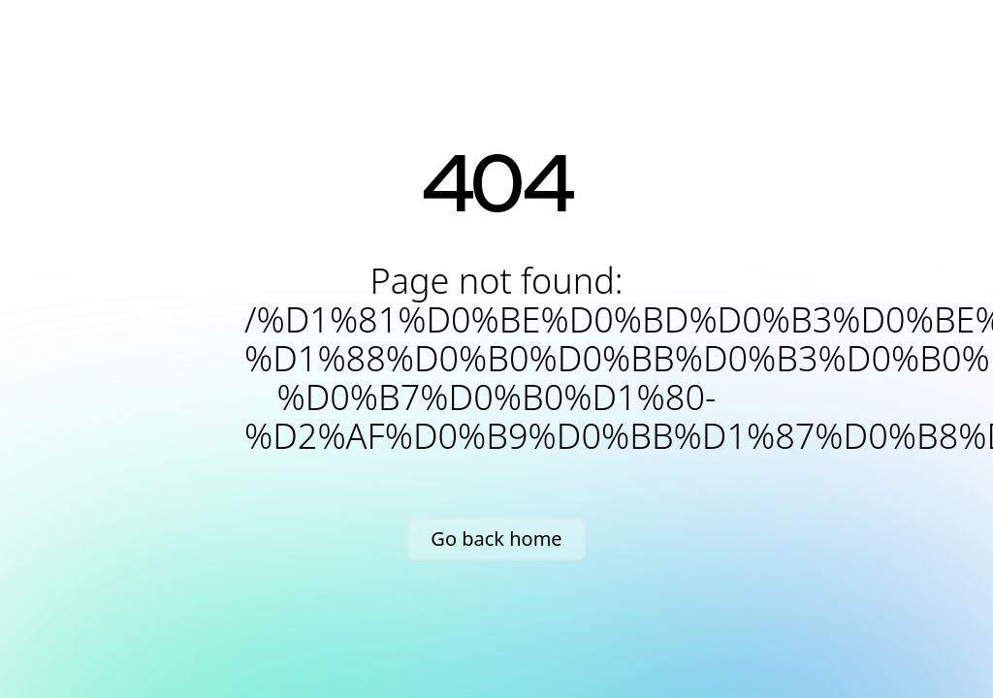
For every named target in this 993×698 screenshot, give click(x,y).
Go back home (496, 538)
